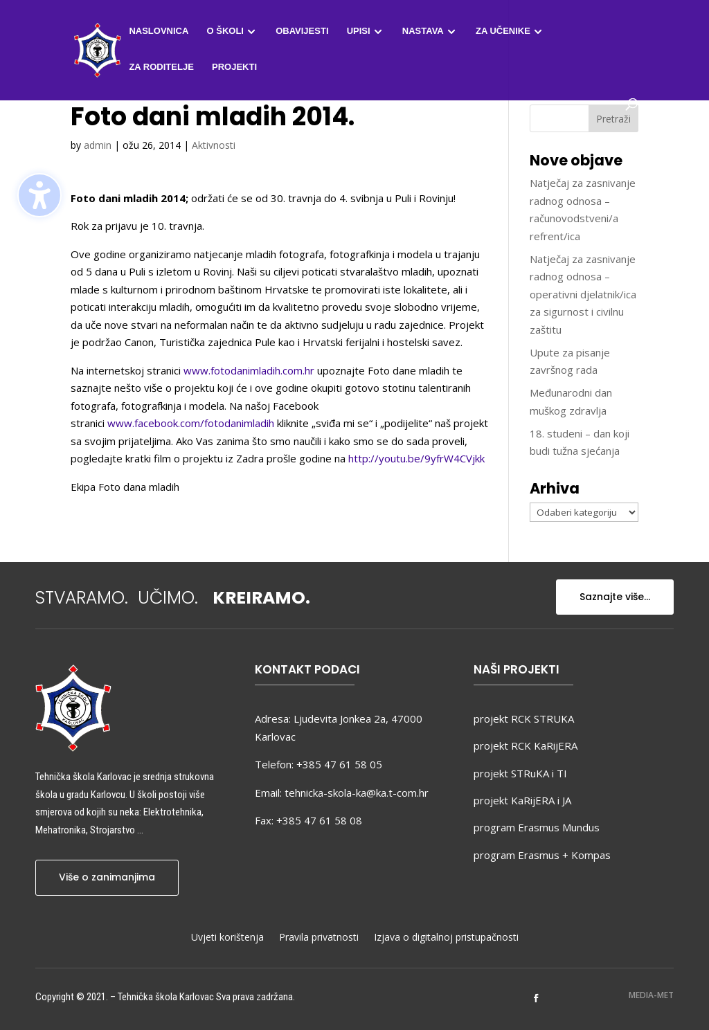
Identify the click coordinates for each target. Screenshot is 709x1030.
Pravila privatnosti (319, 937)
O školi (225, 31)
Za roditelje (161, 67)
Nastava (423, 31)
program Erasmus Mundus (537, 827)
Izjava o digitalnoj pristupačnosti (446, 937)
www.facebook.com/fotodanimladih (190, 423)
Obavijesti (302, 31)
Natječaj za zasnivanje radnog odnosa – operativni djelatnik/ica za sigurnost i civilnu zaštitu (583, 294)
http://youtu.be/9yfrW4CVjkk (416, 458)
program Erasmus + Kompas (542, 855)
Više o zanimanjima (107, 877)
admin (97, 145)
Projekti (234, 67)
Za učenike (503, 31)
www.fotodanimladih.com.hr (248, 370)
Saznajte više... (615, 597)
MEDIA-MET (651, 995)
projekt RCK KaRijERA (525, 745)
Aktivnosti (213, 145)
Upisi (358, 31)
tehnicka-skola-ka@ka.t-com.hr (357, 792)
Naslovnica (158, 31)
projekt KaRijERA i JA (522, 800)
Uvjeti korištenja (227, 937)
